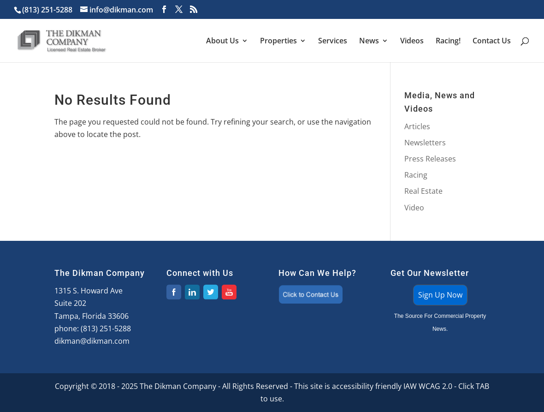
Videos (412, 41)
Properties (278, 41)
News (369, 41)
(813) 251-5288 (106, 328)
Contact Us (492, 41)
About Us (222, 41)
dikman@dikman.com (92, 341)
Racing (415, 175)
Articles (417, 126)
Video (414, 208)
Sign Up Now (440, 295)
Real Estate (423, 191)
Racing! (448, 41)
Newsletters (425, 142)
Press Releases (430, 159)
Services (332, 41)
